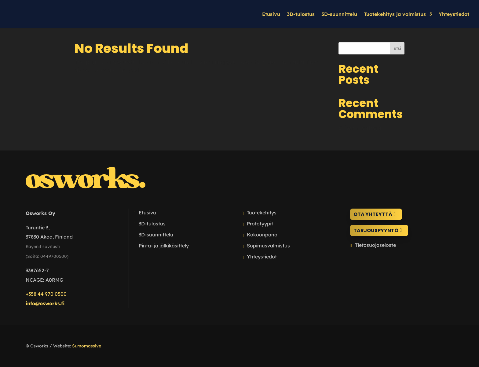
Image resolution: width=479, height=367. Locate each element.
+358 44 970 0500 (46, 294)
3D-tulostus (301, 14)
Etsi (397, 48)
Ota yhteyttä (372, 214)
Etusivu (271, 14)
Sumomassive (86, 346)
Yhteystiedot (454, 14)
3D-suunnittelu (339, 14)
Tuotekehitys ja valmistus (395, 14)
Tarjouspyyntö (375, 230)
